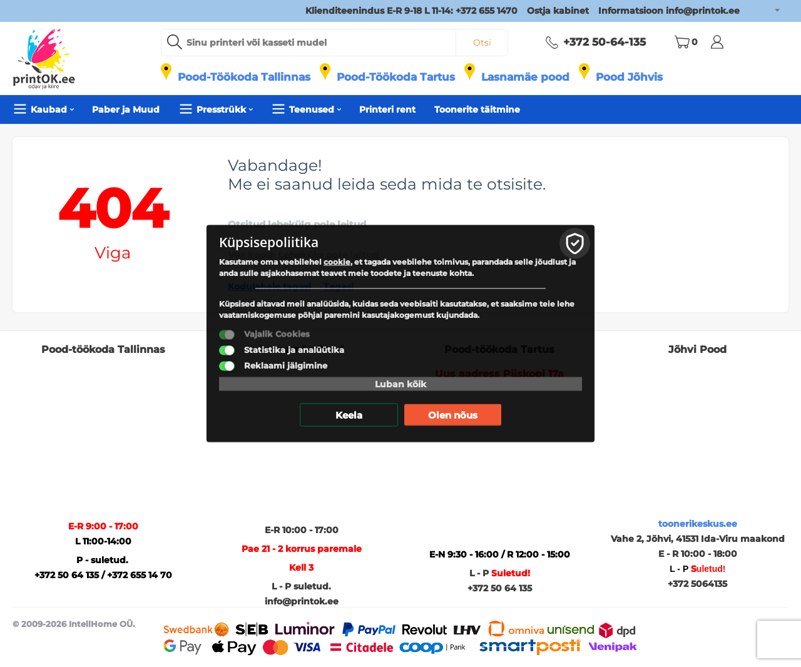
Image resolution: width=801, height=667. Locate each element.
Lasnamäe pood (525, 77)
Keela (348, 415)
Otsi (482, 42)
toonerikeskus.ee (697, 523)
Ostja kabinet (558, 10)
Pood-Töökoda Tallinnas (244, 77)
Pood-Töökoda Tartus (396, 77)
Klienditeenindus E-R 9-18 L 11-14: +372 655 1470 (411, 10)
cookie (337, 262)
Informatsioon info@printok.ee (669, 10)
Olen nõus (452, 415)
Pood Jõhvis (629, 77)
